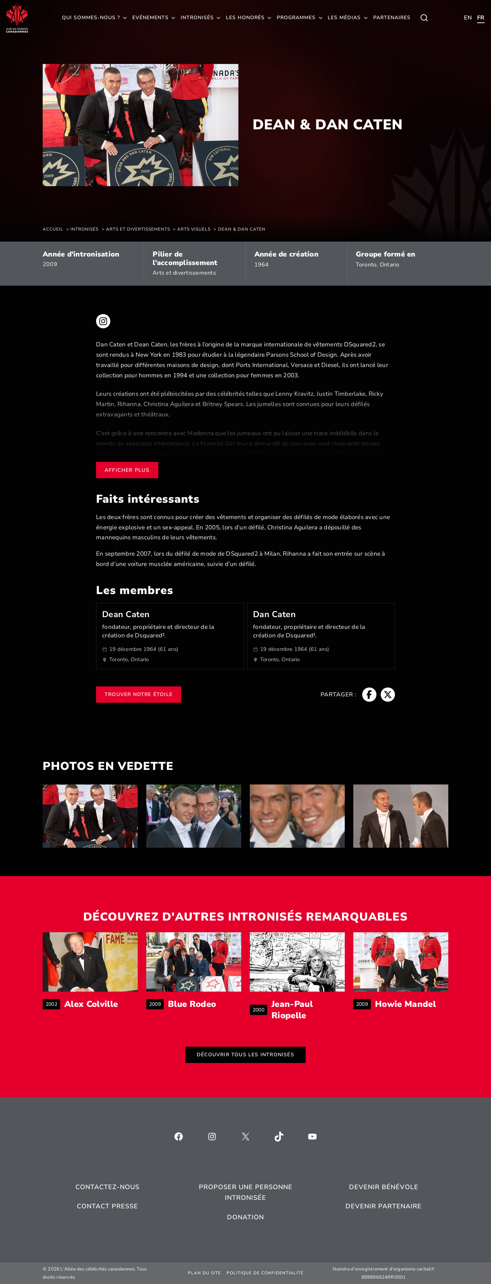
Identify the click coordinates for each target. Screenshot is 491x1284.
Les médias (344, 17)
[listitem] (90, 816)
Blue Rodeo (192, 1004)
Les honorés (245, 17)
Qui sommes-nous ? (91, 17)
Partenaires (392, 17)
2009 (50, 264)
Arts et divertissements (184, 273)
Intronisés (197, 17)
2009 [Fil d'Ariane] (156, 1004)
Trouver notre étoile (139, 694)
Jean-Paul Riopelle (308, 1010)
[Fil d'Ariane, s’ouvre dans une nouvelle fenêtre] (369, 694)
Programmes (296, 17)
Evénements (150, 17)
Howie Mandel (405, 1004)
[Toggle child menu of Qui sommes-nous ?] (424, 18)
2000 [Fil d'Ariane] (260, 1010)
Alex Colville (91, 1004)
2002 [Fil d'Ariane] (53, 1004)
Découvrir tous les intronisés (245, 1054)
